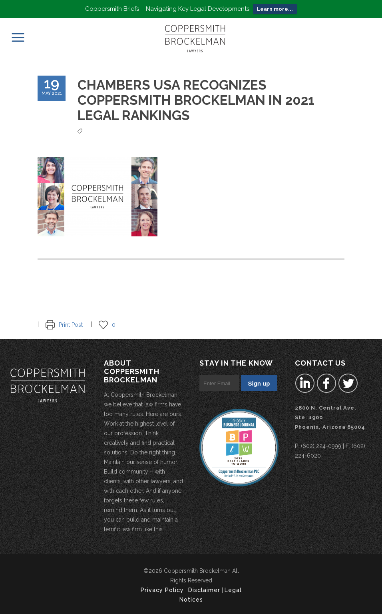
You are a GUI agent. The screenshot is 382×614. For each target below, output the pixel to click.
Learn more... (275, 9)
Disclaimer (204, 590)
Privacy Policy (162, 590)
